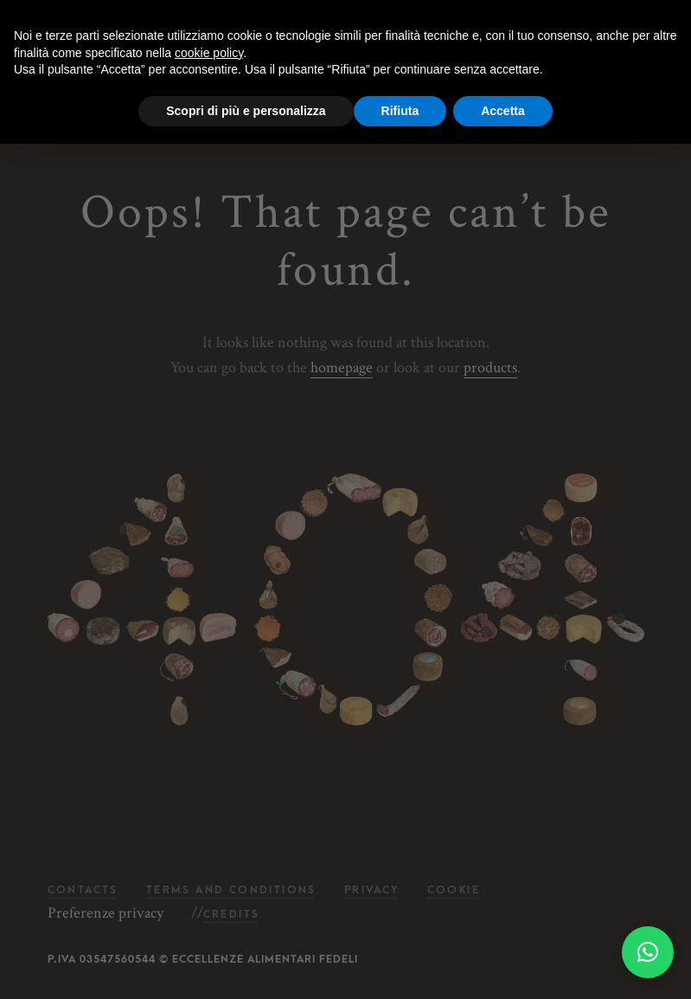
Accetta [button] (503, 111)
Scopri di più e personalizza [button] (245, 111)
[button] (648, 952)
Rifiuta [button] (400, 111)
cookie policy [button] (209, 53)
